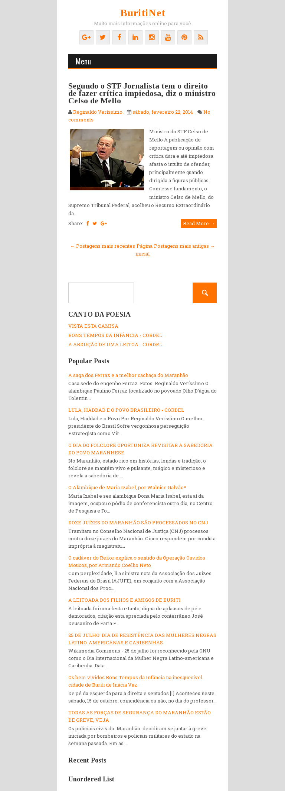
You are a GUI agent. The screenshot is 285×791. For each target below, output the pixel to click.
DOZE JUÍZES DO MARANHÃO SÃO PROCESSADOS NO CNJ (138, 522)
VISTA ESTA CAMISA (93, 326)
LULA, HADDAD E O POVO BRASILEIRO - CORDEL (126, 410)
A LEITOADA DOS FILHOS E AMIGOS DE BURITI (124, 600)
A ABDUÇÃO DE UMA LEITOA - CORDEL (115, 344)
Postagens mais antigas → (184, 246)
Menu (83, 61)
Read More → (199, 223)
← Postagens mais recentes (102, 246)
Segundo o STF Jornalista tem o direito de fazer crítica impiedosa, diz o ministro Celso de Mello (142, 93)
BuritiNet (142, 13)
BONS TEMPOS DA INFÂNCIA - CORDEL (115, 335)
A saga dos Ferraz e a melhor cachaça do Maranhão (128, 375)
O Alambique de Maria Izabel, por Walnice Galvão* (127, 487)
